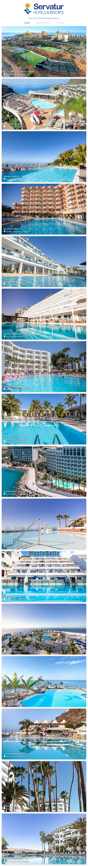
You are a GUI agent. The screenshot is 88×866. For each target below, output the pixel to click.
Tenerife (60, 23)
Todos (27, 23)
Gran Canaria (43, 23)
